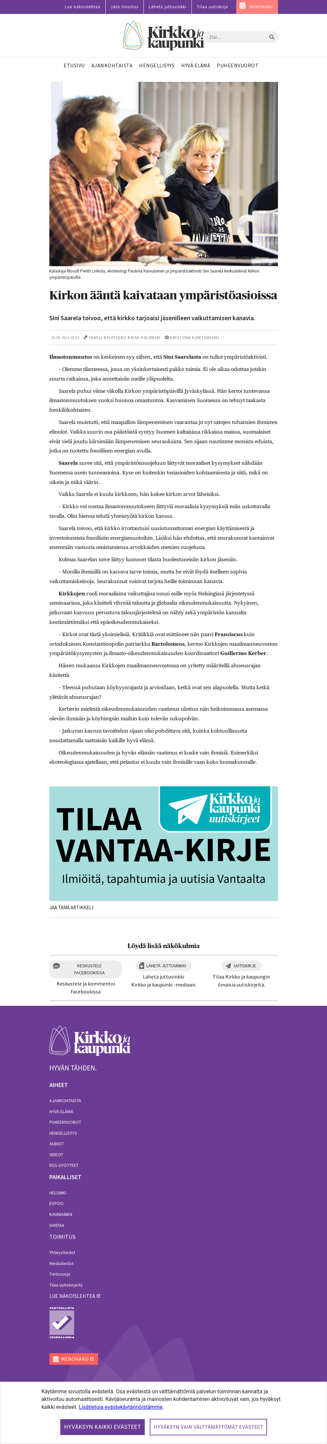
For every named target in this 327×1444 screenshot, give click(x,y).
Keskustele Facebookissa (89, 969)
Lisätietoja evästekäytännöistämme (120, 1407)
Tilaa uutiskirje (212, 7)
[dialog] (163, 1413)
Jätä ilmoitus (124, 7)
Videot (56, 1155)
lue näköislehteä (72, 1296)
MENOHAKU (261, 7)
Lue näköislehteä (82, 7)
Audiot (56, 1144)
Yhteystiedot (62, 1252)
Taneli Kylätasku (107, 337)
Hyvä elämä (61, 1111)
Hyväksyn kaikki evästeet (102, 1427)
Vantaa (56, 1225)
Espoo (56, 1203)
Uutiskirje (245, 966)
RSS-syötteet (64, 1165)
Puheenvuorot (65, 1122)
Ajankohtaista (65, 1101)
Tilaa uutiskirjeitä (65, 1285)
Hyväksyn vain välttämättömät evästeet (208, 1427)
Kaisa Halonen (144, 337)
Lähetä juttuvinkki (168, 7)
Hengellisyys (63, 1133)
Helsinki (57, 1193)
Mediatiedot (61, 1263)
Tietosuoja (59, 1274)
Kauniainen (60, 1214)
